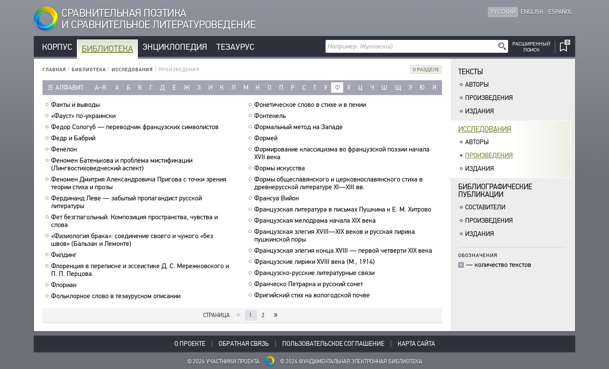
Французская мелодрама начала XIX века (316, 220)
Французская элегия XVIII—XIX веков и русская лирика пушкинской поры (334, 235)
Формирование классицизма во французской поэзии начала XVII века (341, 153)
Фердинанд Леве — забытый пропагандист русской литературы (126, 202)
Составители (485, 207)
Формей (267, 138)
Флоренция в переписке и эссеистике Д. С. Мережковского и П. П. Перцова (140, 270)
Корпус (57, 47)
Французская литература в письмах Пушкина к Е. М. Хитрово (343, 209)
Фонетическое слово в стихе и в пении (311, 105)
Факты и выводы (76, 105)
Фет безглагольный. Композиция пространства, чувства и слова (134, 221)
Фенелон (65, 149)
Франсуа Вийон (277, 198)
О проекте (189, 344)
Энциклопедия (175, 47)
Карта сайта (416, 344)
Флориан (65, 285)
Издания (479, 111)
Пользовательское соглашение (333, 344)
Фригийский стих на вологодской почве (313, 295)
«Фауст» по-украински (84, 116)
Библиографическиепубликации (495, 190)
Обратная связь (244, 344)
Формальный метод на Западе (299, 127)
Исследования (132, 70)
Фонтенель (271, 116)
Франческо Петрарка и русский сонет (309, 284)
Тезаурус (235, 47)
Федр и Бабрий (74, 138)
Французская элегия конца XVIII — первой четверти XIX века (344, 250)
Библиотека (107, 49)
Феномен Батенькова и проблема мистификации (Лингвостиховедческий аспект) (121, 164)
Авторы (477, 84)
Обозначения (477, 255)
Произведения (489, 98)
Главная (54, 70)
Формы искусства (280, 168)
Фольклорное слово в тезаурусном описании (117, 296)
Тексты (470, 71)
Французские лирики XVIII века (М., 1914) (315, 262)
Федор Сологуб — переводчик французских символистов (136, 127)
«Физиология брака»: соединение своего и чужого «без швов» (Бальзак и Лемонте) (132, 240)
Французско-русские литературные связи (315, 273)
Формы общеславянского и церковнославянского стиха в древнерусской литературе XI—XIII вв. (338, 183)
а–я (100, 87)
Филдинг (65, 255)
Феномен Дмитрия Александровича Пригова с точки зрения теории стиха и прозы (138, 183)
